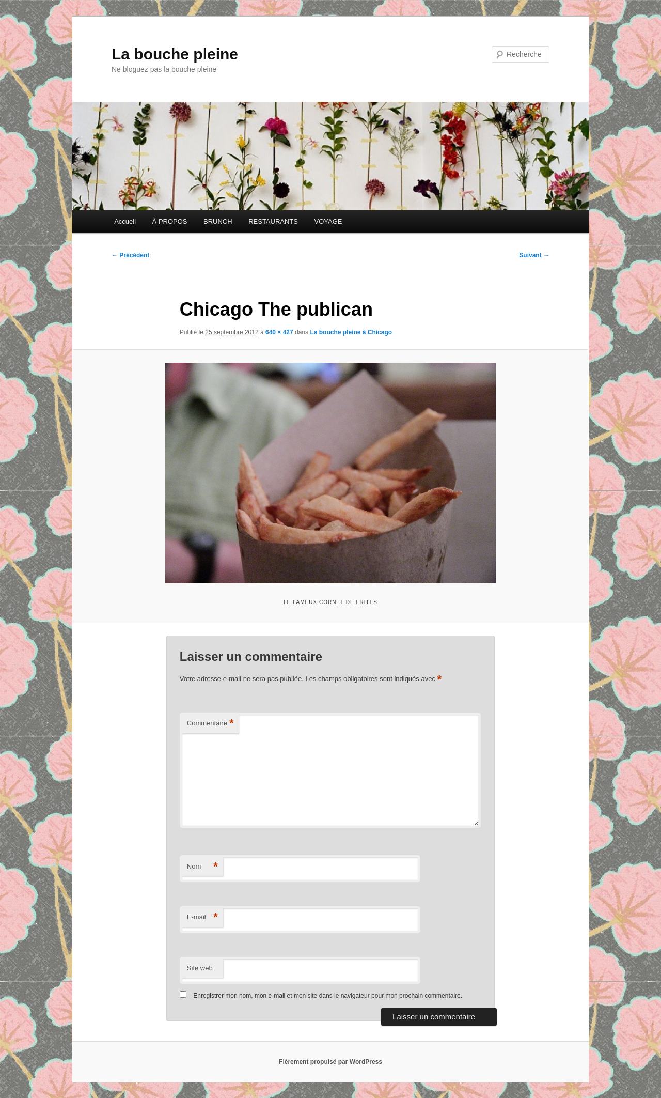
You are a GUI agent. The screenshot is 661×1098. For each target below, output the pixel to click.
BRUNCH (217, 221)
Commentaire (210, 723)
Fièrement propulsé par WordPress (330, 1061)
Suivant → (534, 255)
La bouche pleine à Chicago (351, 332)
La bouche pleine (175, 54)
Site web (200, 968)
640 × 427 (279, 332)
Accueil (125, 221)
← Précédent (130, 255)
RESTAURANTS (273, 221)
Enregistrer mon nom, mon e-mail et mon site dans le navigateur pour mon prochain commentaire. (327, 995)
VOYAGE (328, 221)
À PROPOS (169, 221)
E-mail (202, 917)
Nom (202, 866)
